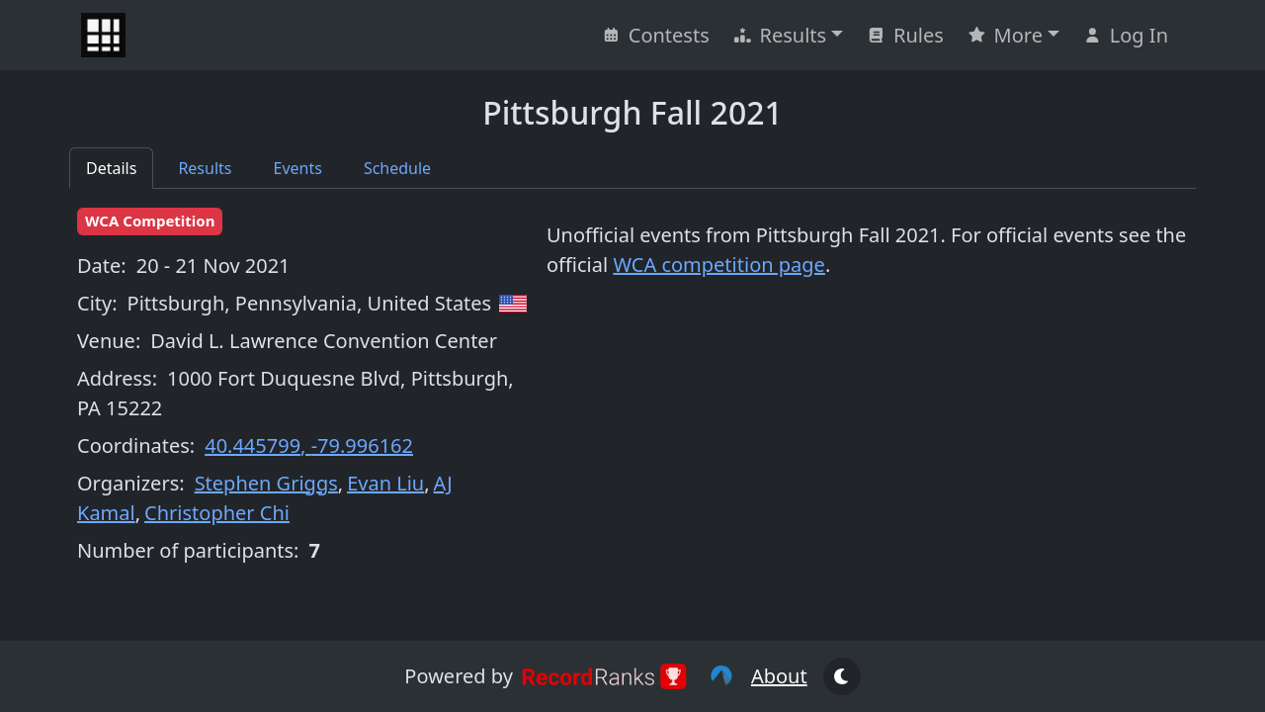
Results (779, 35)
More (1005, 35)
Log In (1125, 35)
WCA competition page (719, 264)
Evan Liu (385, 483)
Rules (905, 35)
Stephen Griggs (266, 483)
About (779, 676)
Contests (656, 35)
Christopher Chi (217, 512)
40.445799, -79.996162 (309, 445)
